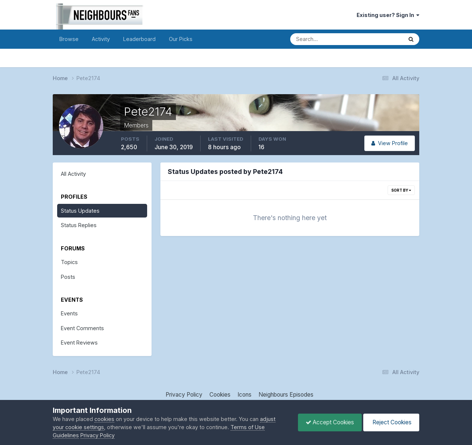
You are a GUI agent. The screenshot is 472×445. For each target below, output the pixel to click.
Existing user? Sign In (388, 15)
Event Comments (82, 328)
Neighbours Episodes (285, 394)
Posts (68, 277)
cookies (104, 419)
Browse (69, 39)
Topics (69, 262)
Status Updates (80, 211)
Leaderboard (139, 39)
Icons (244, 394)
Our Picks (180, 39)
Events (69, 313)
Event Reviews (79, 342)
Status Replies (79, 225)
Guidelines (66, 435)
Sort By (401, 190)
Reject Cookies (391, 422)
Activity (101, 39)
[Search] (321, 39)
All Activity (73, 174)
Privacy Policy (184, 394)
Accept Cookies (330, 422)
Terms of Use (247, 427)
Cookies (219, 394)
